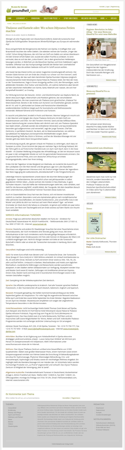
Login (107, 6)
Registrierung (115, 6)
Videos (10, 424)
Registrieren (76, 398)
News (102, 18)
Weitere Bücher (110, 252)
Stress (89, 209)
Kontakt (101, 6)
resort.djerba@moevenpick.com (41, 328)
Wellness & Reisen (19, 23)
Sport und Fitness (71, 18)
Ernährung (35, 18)
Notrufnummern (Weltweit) (105, 423)
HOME (9, 18)
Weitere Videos (110, 197)
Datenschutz (100, 410)
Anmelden (66, 398)
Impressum (100, 408)
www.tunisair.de (39, 224)
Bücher (113, 18)
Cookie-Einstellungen (103, 415)
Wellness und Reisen (89, 18)
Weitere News (111, 80)
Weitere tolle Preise (109, 137)
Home (9, 23)
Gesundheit (20, 18)
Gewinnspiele (13, 426)
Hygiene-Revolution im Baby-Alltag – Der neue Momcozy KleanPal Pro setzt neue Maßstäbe (101, 32)
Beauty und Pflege (50, 18)
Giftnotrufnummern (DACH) (105, 425)
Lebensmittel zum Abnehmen (99, 148)
